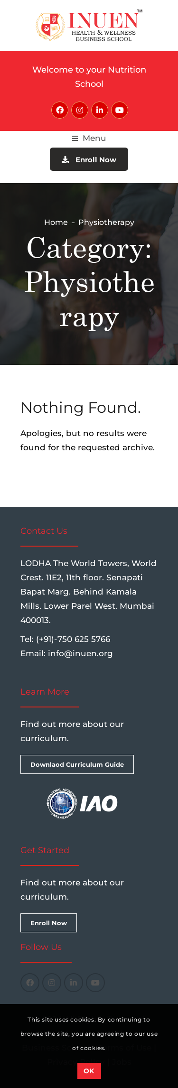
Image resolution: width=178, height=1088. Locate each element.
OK (89, 1071)
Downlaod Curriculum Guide (77, 764)
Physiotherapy (106, 222)
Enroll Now (89, 159)
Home (56, 222)
